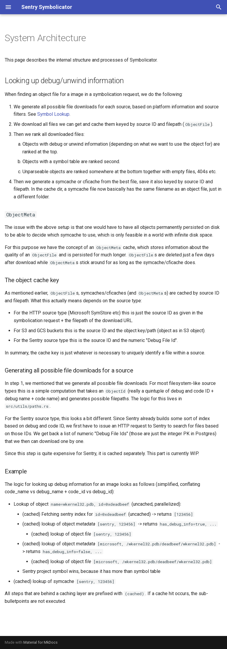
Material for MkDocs (40, 642)
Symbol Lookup (53, 114)
